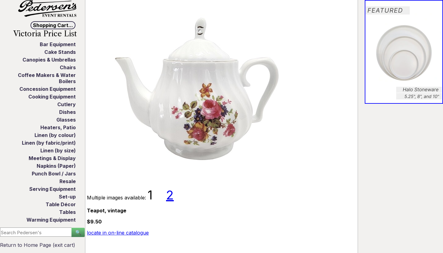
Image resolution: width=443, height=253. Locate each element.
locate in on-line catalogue (118, 233)
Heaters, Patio (58, 127)
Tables (67, 212)
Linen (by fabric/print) (49, 143)
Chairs (68, 67)
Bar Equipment (58, 44)
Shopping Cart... (53, 25)
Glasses (66, 120)
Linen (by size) (58, 150)
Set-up (67, 197)
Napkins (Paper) (56, 166)
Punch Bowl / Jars (54, 174)
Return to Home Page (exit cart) (37, 245)
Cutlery (66, 104)
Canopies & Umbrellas (49, 60)
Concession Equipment (47, 89)
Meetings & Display (52, 158)
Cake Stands (60, 52)
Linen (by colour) (55, 135)
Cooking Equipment (52, 97)
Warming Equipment (51, 220)
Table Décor (61, 204)
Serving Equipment (52, 189)
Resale (67, 181)
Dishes (67, 112)
